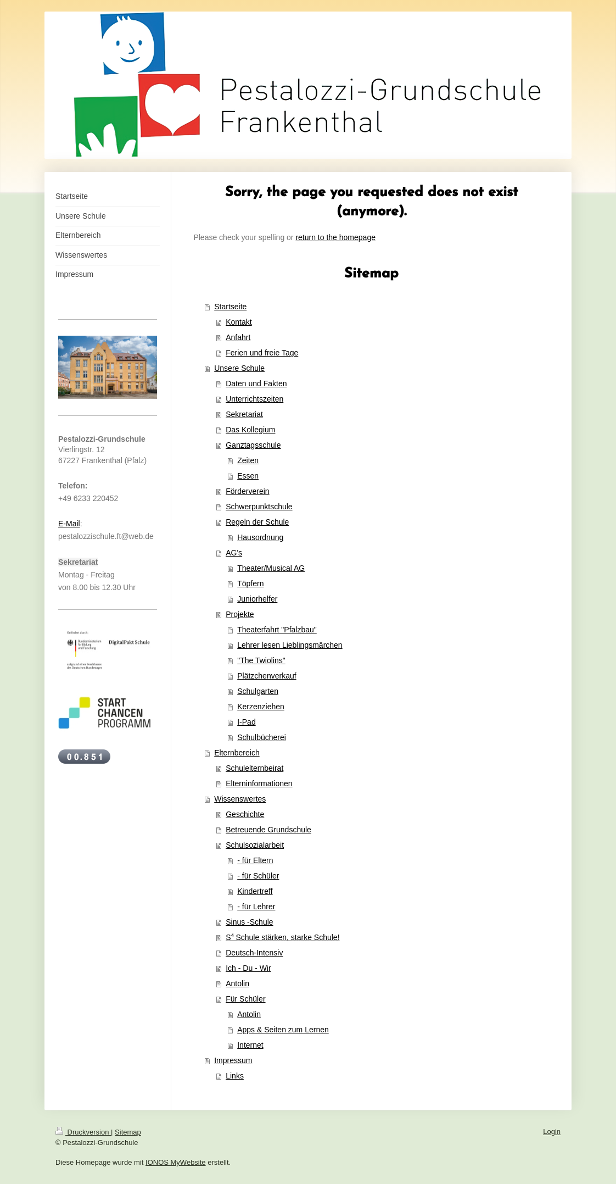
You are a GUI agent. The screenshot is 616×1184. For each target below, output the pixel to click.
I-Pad (246, 722)
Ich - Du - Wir (248, 968)
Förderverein (247, 491)
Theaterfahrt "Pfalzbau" (277, 629)
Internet (250, 1045)
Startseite (230, 306)
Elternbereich (237, 752)
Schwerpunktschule (259, 506)
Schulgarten (257, 691)
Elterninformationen (259, 783)
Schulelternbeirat (254, 768)
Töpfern (250, 583)
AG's (234, 552)
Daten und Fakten (256, 383)
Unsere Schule (239, 368)
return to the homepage (335, 237)
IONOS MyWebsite (175, 1162)
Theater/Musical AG (271, 568)
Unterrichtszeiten (254, 398)
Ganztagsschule (253, 445)
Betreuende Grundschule (268, 829)
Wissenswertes (240, 798)
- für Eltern (255, 860)
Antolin (237, 983)
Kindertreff (254, 891)
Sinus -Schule (249, 922)
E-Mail (69, 523)
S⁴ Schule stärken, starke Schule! (282, 937)
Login (552, 1131)
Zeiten (248, 460)
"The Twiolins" (261, 660)
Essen (248, 475)
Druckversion (83, 1132)
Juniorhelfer (257, 598)
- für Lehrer (256, 906)
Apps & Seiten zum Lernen (283, 1029)
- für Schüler (258, 875)
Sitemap (128, 1132)
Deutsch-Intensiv (254, 952)
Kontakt (238, 322)
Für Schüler (245, 998)
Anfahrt (238, 337)
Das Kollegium (250, 429)
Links (235, 1075)
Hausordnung (260, 537)
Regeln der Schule (257, 522)
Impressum (233, 1060)
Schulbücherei (261, 737)
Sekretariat (244, 414)
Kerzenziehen (260, 706)
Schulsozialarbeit (255, 845)
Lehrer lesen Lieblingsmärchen (289, 645)
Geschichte (245, 814)
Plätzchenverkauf (266, 675)
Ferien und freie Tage (262, 352)
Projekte (240, 614)
